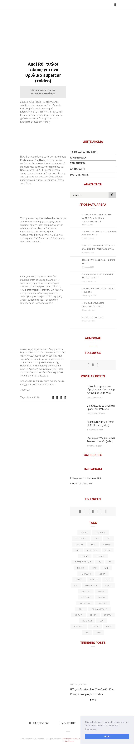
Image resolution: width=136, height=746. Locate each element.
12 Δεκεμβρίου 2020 (95, 414)
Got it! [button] (107, 736)
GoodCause (69, 741)
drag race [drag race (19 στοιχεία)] (92, 550)
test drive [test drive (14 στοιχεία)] (79, 627)
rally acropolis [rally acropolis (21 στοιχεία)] (99, 609)
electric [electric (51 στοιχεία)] (100, 556)
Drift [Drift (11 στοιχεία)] (107, 550)
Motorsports (79, 174)
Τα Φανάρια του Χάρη (83, 152)
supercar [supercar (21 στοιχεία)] (87, 621)
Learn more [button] (91, 729)
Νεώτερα (74, 685)
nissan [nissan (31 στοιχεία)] (102, 597)
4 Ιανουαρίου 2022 (95, 430)
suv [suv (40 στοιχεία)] (102, 621)
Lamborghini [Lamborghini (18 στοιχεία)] (91, 586)
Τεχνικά (82, 685)
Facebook (39, 723)
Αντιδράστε (77, 169)
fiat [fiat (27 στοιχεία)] (94, 568)
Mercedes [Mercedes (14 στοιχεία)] (85, 597)
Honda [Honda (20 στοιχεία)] (102, 574)
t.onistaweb (86, 484)
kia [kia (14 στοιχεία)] (75, 586)
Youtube (67, 723)
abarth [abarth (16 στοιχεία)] (84, 533)
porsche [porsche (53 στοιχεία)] (102, 603)
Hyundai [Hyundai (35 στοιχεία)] (94, 580)
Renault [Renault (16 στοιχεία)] (78, 615)
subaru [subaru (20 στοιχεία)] (107, 615)
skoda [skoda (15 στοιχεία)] (93, 615)
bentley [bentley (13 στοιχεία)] (79, 544)
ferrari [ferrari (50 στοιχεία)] (80, 568)
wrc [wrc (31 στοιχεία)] (98, 633)
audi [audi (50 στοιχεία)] (108, 539)
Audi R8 (35, 397)
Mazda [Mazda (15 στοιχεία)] (101, 591)
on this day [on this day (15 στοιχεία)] (85, 603)
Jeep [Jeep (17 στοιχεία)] (108, 580)
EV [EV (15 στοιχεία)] (100, 562)
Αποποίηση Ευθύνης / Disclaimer (75, 739)
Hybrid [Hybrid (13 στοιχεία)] (79, 580)
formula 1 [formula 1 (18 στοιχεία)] (86, 574)
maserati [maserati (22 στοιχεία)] (86, 591)
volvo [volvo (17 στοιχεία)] (109, 627)
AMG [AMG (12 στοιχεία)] (96, 539)
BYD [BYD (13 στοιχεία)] (77, 550)
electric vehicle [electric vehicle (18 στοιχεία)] (83, 562)
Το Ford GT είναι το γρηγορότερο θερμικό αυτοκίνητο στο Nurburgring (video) (97, 218)
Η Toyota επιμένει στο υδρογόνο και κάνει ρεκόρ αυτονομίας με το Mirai (101, 389)
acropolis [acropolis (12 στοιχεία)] (100, 533)
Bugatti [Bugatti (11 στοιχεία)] (107, 544)
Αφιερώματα (78, 157)
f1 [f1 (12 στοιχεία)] (110, 562)
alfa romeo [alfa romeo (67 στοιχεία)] (80, 539)
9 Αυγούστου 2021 (94, 446)
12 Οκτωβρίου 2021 (95, 397)
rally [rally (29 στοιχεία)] (81, 609)
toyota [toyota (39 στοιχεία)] (95, 627)
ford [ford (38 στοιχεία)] (106, 568)
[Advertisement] (68, 30)
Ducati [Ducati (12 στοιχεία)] (85, 556)
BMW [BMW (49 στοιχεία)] (93, 544)
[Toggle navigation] (114, 5)
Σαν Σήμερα (78, 163)
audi (29, 397)
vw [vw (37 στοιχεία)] (87, 633)
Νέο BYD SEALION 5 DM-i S (93, 317)
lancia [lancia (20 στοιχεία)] (108, 586)
